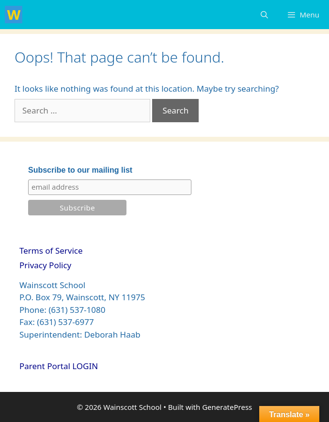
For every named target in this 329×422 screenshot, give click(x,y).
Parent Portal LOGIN (58, 366)
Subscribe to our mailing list (80, 170)
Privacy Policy (45, 265)
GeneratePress (227, 407)
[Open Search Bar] (264, 14)
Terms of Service (51, 250)
